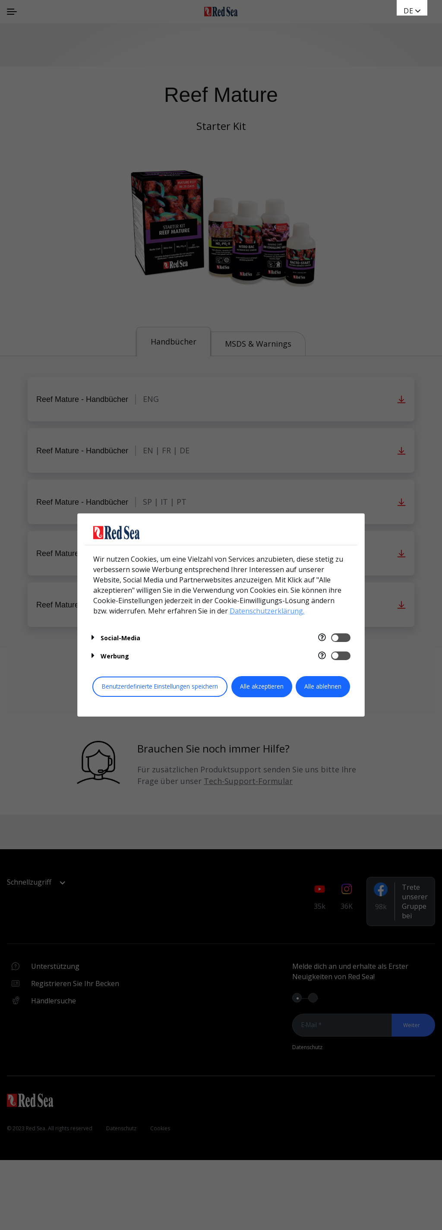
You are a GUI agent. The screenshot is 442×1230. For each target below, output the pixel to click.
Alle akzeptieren (262, 686)
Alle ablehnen (322, 686)
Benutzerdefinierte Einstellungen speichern (160, 686)
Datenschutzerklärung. (267, 611)
